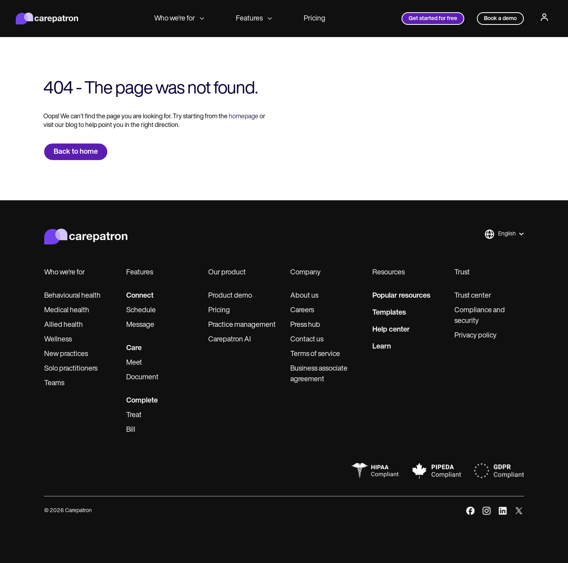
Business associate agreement (319, 374)
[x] (519, 511)
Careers (302, 310)
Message (140, 325)
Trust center (472, 296)
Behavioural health (72, 296)
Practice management (242, 325)
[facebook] (470, 511)
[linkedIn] (503, 511)
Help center (391, 330)
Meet (134, 363)
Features (254, 18)
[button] (504, 234)
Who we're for (179, 18)
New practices (66, 354)
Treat (134, 415)
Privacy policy (475, 335)
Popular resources (401, 296)
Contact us (306, 339)
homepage (243, 117)
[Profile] (544, 18)
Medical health (66, 310)
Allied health (63, 325)
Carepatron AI (229, 339)
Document (142, 377)
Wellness (58, 339)
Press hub (305, 325)
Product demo (230, 296)
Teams (54, 383)
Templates (389, 313)
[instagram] (486, 511)
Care (134, 348)
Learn (381, 346)
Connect (139, 296)
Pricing (314, 18)
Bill (130, 430)
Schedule (141, 310)
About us (304, 296)
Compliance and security (479, 316)
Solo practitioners (70, 369)
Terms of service (315, 354)
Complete (142, 401)
